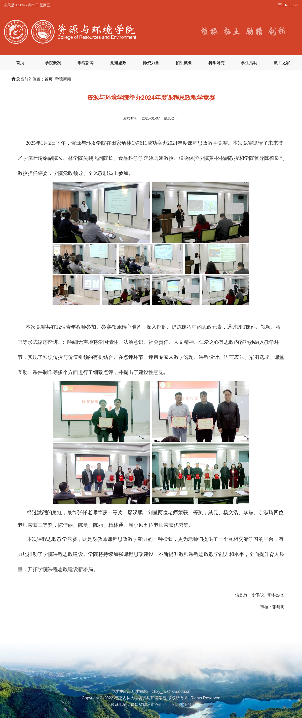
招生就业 (184, 63)
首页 (20, 63)
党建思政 (118, 63)
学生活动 (249, 63)
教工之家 (282, 63)
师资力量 (151, 63)
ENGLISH (290, 5)
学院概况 (53, 63)
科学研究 (216, 63)
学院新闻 (86, 63)
